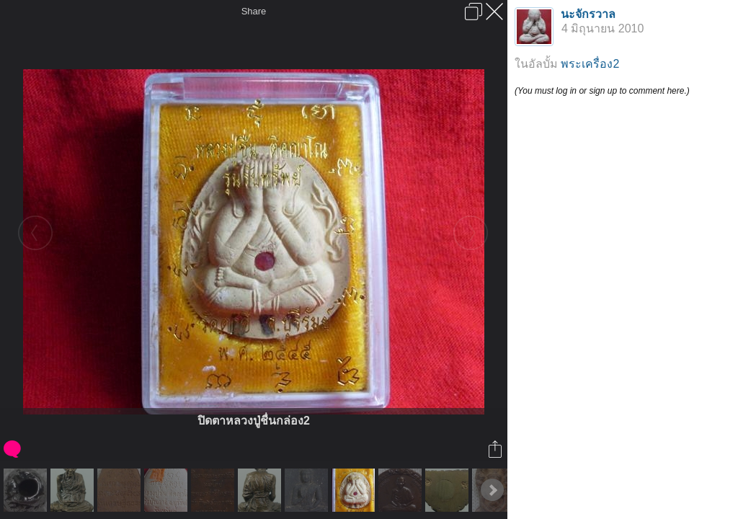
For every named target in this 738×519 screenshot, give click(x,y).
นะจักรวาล (588, 14)
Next (492, 490)
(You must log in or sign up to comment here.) (602, 91)
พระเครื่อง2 (590, 64)
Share (254, 11)
